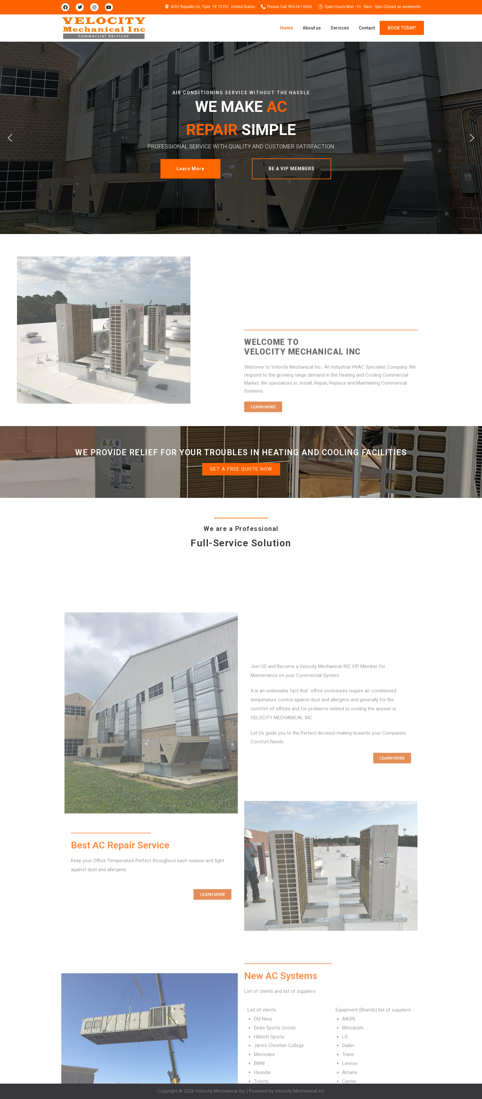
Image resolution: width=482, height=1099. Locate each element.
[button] (10, 138)
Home (286, 27)
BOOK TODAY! (402, 27)
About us (312, 27)
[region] (241, 138)
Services (340, 27)
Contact (367, 27)
